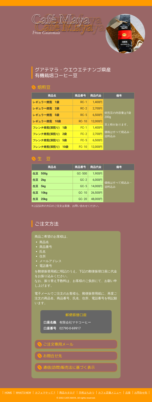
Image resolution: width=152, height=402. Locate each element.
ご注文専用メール (58, 344)
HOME (8, 392)
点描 (127, 392)
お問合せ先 (52, 355)
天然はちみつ (86, 392)
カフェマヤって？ (45, 392)
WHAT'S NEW (23, 392)
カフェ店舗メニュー (109, 392)
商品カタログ (67, 392)
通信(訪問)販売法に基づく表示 (69, 367)
